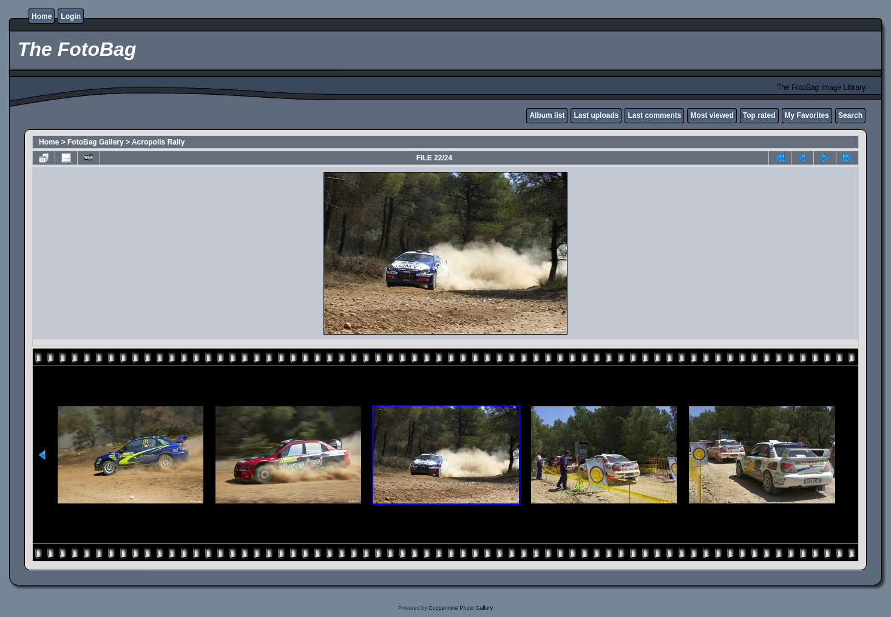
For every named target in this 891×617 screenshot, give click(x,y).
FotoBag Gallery (95, 142)
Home (42, 16)
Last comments (654, 115)
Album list (546, 115)
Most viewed (711, 115)
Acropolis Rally (158, 142)
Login (71, 16)
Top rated (759, 115)
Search (850, 115)
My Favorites (807, 115)
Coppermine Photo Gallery (461, 608)
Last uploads (596, 115)
